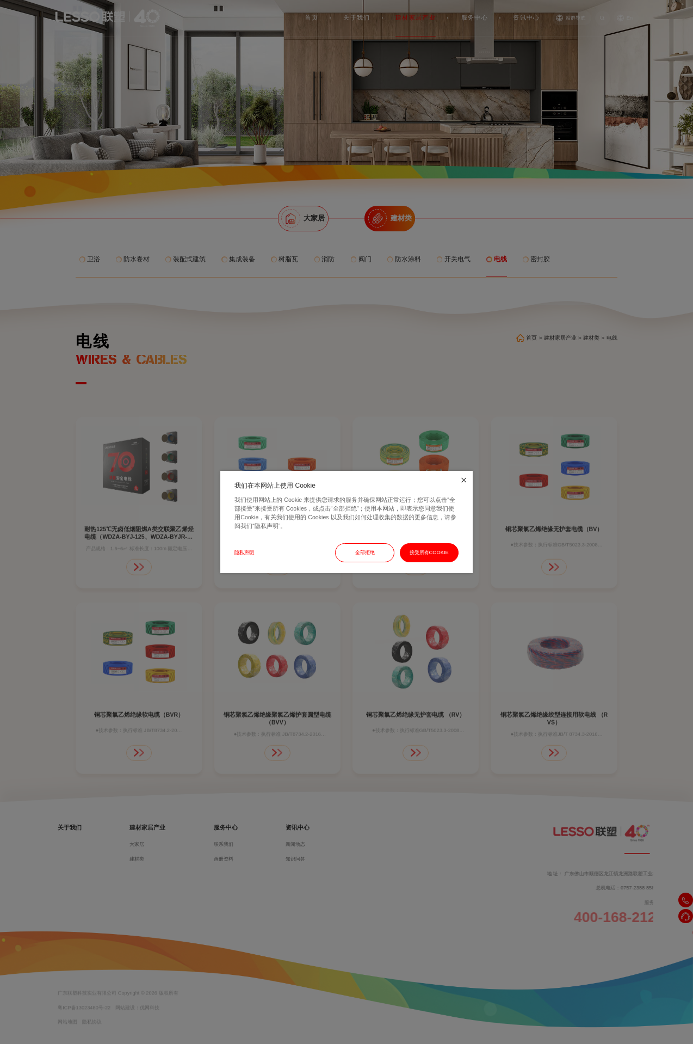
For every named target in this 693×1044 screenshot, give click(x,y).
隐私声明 (244, 552)
